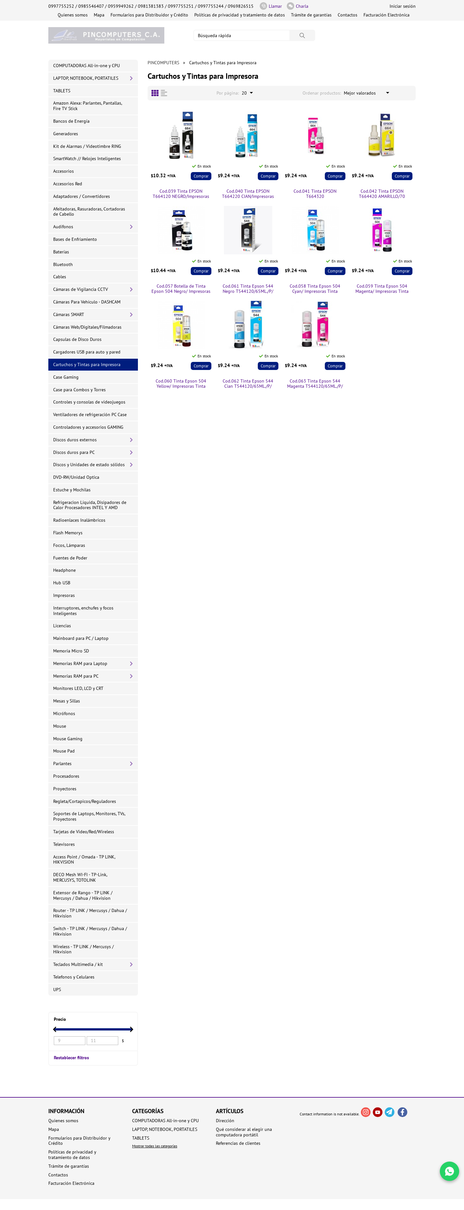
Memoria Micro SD (71, 651)
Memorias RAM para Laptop (80, 663)
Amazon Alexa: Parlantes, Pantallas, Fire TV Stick (87, 105)
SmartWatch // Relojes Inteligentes (87, 158)
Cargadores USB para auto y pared (87, 352)
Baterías (61, 252)
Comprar (201, 176)
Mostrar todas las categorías (154, 1145)
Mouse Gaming (67, 739)
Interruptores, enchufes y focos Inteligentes (83, 610)
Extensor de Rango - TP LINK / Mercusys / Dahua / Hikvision (82, 895)
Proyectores (64, 789)
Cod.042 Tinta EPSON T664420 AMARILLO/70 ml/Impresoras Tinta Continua (382, 194)
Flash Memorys (67, 533)
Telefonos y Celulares (73, 977)
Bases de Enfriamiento (75, 239)
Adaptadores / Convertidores (81, 196)
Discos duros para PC (74, 452)
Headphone (64, 570)
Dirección (225, 1120)
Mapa (99, 15)
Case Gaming (66, 377)
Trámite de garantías (311, 15)
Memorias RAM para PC (76, 676)
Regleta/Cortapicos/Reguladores (84, 801)
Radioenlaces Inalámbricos (79, 520)
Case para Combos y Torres (79, 390)
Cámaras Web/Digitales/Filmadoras (87, 327)
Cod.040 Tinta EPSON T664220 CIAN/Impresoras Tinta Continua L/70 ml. (248, 194)
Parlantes (62, 763)
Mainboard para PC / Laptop (81, 638)
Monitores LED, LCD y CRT (78, 688)
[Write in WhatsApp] (449, 1171)
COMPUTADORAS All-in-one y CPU (86, 65)
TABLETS (61, 91)
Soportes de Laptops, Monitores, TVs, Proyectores (89, 816)
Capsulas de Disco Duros (77, 339)
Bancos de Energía (71, 121)
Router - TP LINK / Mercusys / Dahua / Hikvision (90, 913)
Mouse (59, 726)
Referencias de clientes (238, 1143)
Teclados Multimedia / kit (78, 964)
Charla (297, 6)
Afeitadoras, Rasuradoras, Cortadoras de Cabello (89, 211)
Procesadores (66, 776)
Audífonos (63, 227)
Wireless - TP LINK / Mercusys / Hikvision (83, 949)
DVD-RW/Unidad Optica (76, 477)
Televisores (64, 844)
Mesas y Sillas (66, 701)
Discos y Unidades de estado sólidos (89, 464)
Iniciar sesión (403, 6)
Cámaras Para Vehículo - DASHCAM (87, 302)
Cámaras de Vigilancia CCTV (80, 289)
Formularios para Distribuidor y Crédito (149, 15)
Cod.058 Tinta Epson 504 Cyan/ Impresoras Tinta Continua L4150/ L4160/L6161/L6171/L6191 (315, 288)
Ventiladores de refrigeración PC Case (90, 414)
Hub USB (61, 583)
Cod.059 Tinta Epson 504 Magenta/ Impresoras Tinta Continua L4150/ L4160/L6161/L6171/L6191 (382, 288)
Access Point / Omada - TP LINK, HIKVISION (84, 859)
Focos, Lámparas (69, 545)
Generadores (65, 134)
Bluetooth (63, 264)
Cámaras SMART (68, 314)
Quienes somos (73, 15)
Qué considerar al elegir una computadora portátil (244, 1132)
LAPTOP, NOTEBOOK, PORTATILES (85, 78)
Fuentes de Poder (70, 558)
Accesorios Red (67, 184)
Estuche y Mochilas (72, 490)
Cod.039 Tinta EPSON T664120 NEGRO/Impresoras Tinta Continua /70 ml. (181, 194)
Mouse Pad (64, 751)
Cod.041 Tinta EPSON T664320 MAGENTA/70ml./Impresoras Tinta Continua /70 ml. (315, 194)
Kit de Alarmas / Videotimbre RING (87, 146)
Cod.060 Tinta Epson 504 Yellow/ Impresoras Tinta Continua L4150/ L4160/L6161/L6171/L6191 (180, 383)
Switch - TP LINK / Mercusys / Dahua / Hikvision (90, 931)
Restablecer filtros (71, 1057)
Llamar (271, 6)
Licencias (62, 626)
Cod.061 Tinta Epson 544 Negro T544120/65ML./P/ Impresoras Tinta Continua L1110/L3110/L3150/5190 (248, 288)
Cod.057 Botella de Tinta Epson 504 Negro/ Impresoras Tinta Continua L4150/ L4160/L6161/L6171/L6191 (180, 288)
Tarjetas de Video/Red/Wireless (83, 832)
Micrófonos (64, 713)
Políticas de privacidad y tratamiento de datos (239, 15)
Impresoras (64, 595)
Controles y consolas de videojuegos (89, 402)
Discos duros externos (75, 440)
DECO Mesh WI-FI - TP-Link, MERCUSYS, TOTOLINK (80, 877)
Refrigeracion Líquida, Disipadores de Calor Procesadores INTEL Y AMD (89, 505)
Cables (59, 277)
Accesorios (63, 171)
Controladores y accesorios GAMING (88, 427)
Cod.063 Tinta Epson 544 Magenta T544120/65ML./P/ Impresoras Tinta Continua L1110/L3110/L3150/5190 (315, 383)
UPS (57, 989)
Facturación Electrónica (386, 15)
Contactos (347, 15)
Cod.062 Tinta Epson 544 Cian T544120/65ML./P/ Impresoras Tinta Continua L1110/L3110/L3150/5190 (248, 383)
